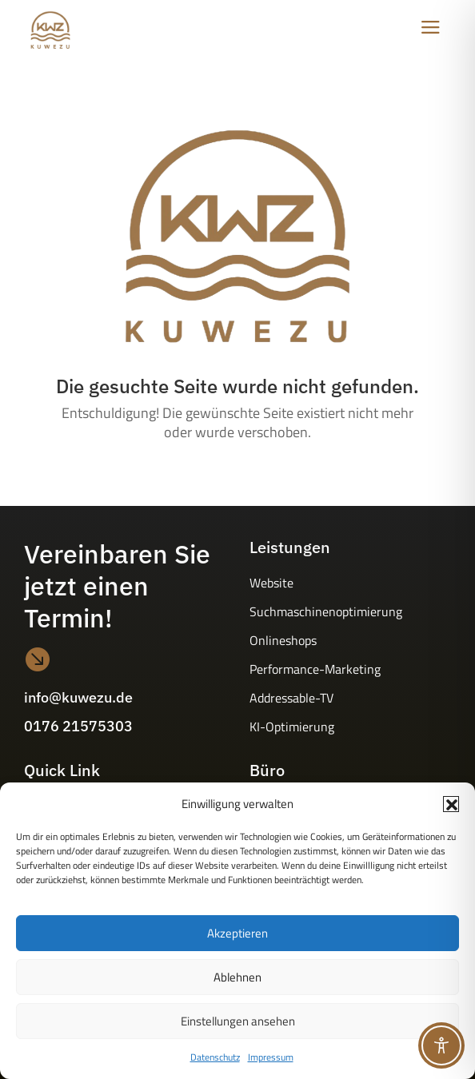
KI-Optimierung (291, 726)
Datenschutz (215, 1057)
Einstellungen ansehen (238, 1021)
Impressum (270, 1057)
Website (271, 582)
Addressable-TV (291, 697)
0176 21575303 (78, 726)
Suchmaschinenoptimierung (325, 611)
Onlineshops (283, 640)
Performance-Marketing (315, 669)
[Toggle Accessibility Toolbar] (441, 1045)
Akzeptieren (237, 933)
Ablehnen (237, 977)
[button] (451, 804)
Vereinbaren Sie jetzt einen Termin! (117, 586)
